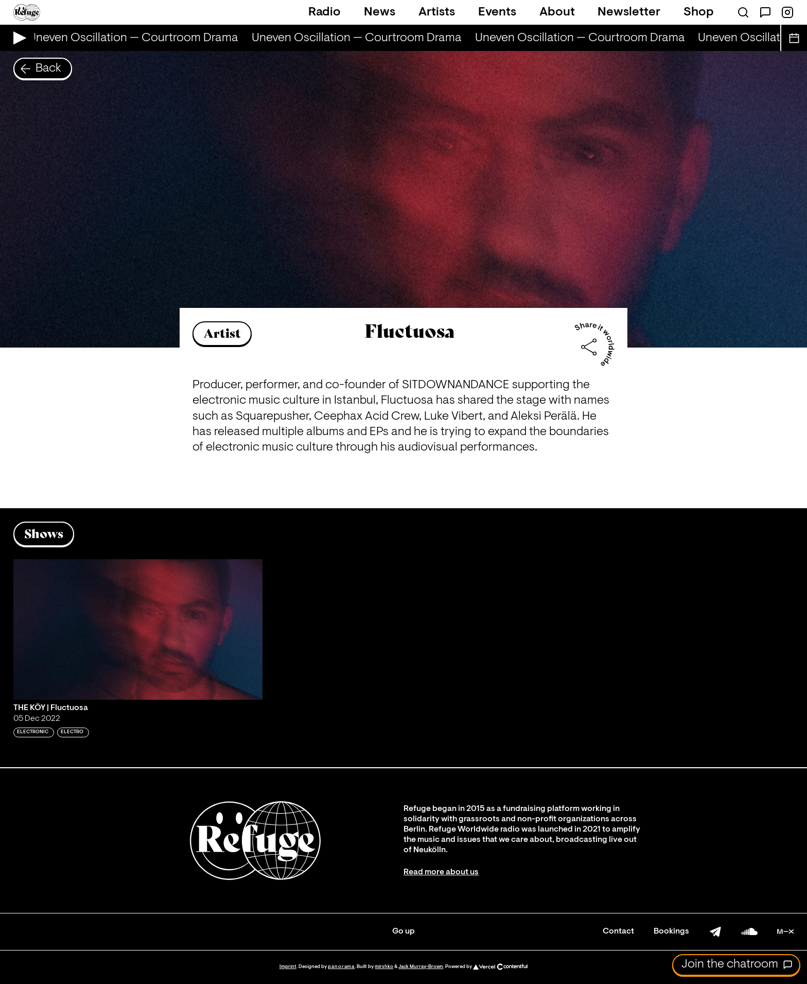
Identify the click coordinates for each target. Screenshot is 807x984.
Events (497, 12)
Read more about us (441, 872)
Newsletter (629, 12)
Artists (436, 12)
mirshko (384, 966)
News (379, 12)
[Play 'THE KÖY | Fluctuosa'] (137, 629)
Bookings (671, 931)
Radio (324, 12)
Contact (618, 931)
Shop (698, 12)
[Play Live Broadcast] (17, 38)
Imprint (287, 966)
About (557, 12)
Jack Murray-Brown (420, 966)
